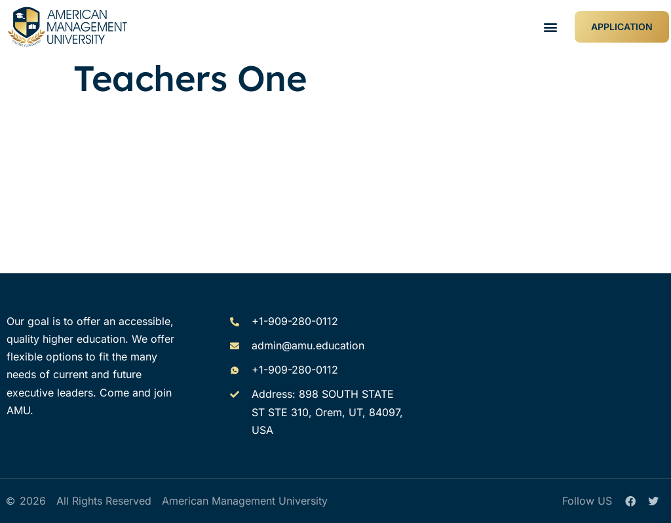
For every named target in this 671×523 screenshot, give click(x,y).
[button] (551, 27)
